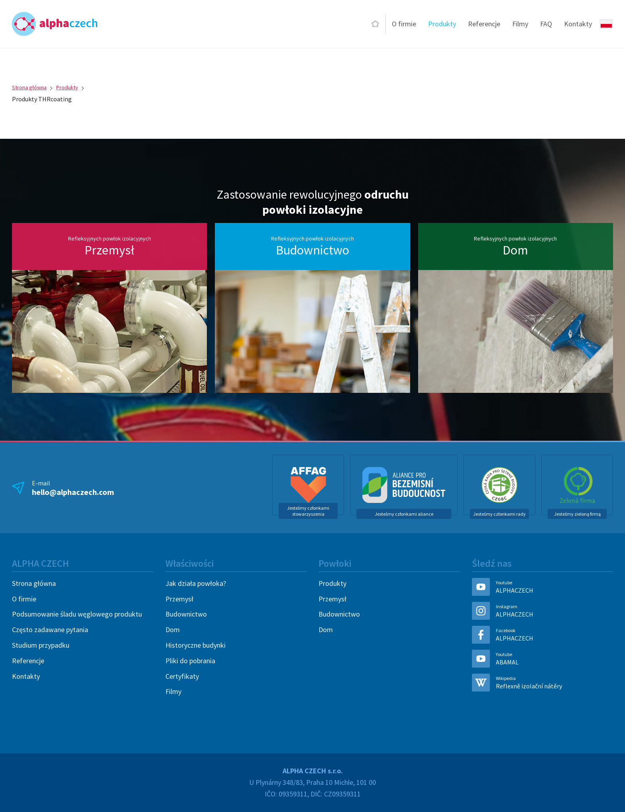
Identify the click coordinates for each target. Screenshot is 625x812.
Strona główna (29, 87)
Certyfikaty (182, 676)
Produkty (442, 23)
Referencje (484, 23)
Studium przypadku (40, 645)
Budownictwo (186, 614)
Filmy (520, 23)
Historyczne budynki (195, 645)
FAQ (546, 23)
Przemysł (179, 598)
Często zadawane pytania (50, 629)
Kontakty (578, 23)
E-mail (73, 488)
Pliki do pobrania (190, 660)
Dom (172, 629)
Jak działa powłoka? (195, 583)
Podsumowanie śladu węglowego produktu (77, 614)
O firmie (404, 23)
